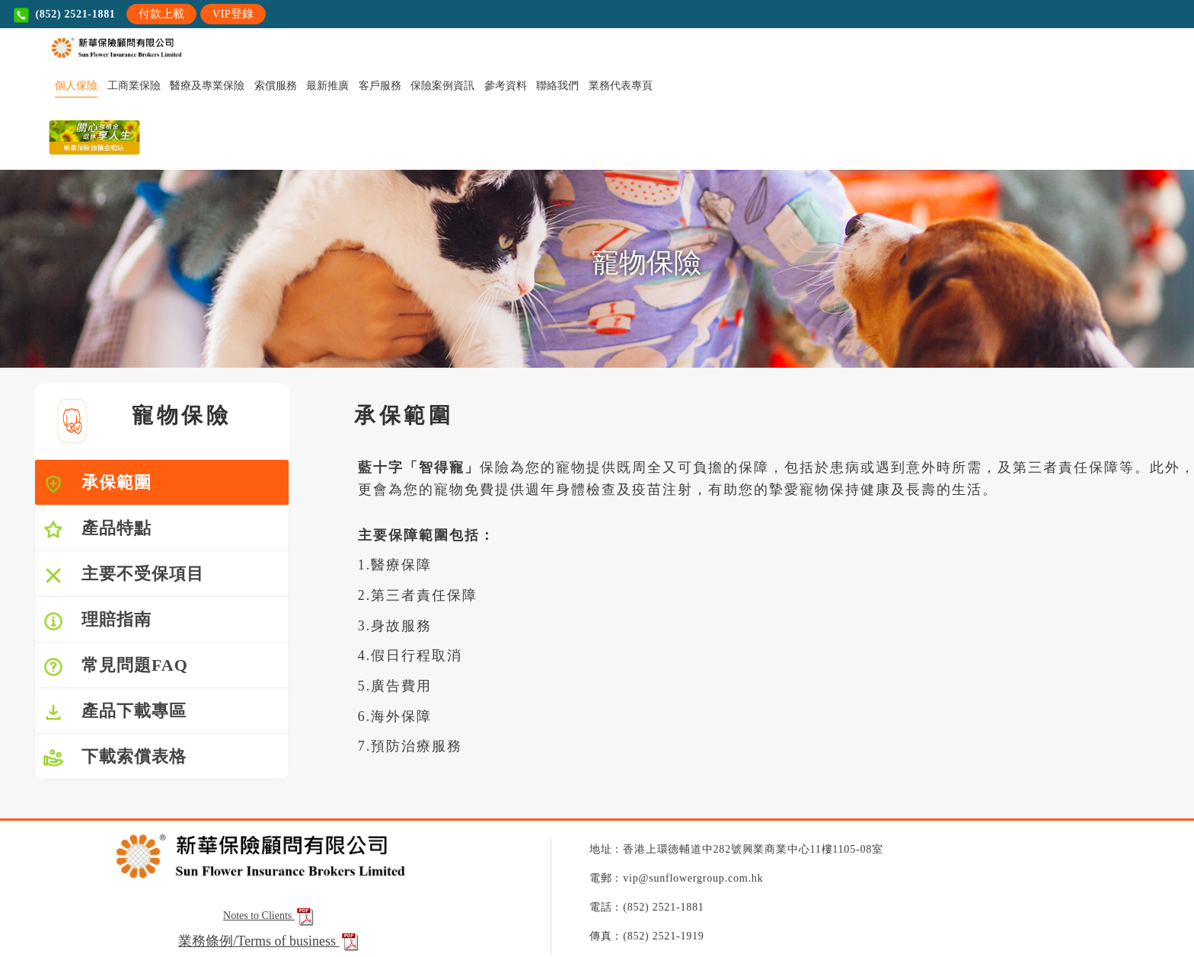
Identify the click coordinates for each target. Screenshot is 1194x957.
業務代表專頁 (621, 85)
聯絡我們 (557, 85)
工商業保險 (134, 85)
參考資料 (505, 85)
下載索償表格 (115, 758)
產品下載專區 (115, 712)
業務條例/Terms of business (259, 941)
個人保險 (76, 85)
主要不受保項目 (123, 575)
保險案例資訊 (442, 85)
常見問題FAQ (115, 667)
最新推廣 (327, 85)
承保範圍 (97, 484)
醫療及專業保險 (207, 85)
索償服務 (275, 85)
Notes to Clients (269, 915)
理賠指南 (97, 621)
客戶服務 (380, 85)
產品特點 (97, 529)
